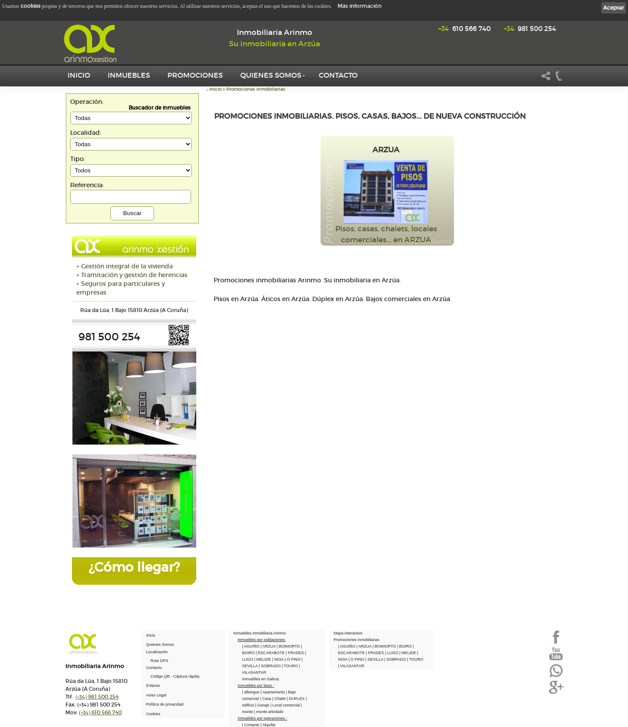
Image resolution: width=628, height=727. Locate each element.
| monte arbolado (268, 712)
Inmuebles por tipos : (256, 685)
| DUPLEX (296, 698)
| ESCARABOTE (271, 653)
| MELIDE (263, 659)
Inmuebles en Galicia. (261, 679)
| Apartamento (273, 692)
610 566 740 (464, 28)
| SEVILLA (374, 659)
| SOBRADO (270, 666)
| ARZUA (268, 646)
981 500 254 (530, 28)
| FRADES (295, 653)
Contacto (338, 75)
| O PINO (293, 659)
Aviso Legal (156, 695)
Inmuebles (129, 75)
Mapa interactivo (348, 633)
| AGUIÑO (251, 646)
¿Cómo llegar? (134, 567)
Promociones (195, 75)
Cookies (153, 714)
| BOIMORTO (288, 646)
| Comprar (251, 725)
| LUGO (392, 653)
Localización (157, 652)
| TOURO (290, 666)
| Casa (266, 698)
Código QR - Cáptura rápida (174, 676)
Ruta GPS (159, 660)
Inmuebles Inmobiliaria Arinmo (259, 633)
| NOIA (278, 659)
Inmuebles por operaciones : (262, 718)
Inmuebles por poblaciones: (262, 640)
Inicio (79, 75)
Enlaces (153, 685)
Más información (360, 6)
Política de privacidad (165, 704)
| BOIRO (405, 646)
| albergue (251, 692)
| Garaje (263, 705)
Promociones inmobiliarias (255, 89)
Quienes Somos (270, 75)
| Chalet (279, 698)
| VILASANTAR (351, 666)
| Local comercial (285, 705)
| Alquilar (267, 725)
